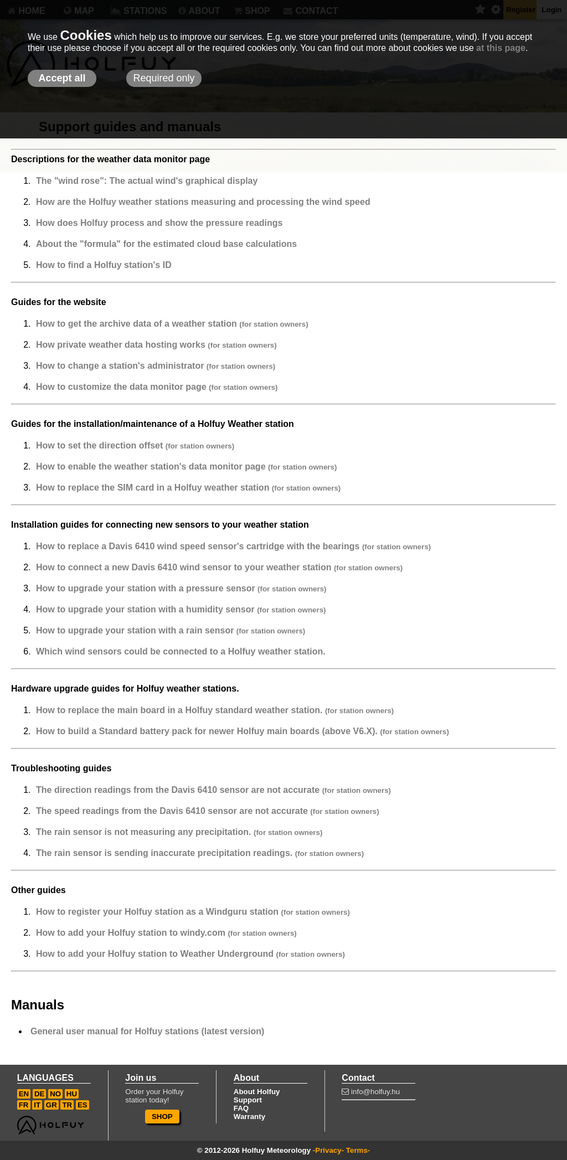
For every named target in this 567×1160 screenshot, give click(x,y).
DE (39, 1094)
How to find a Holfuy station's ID (104, 265)
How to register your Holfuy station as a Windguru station (193, 911)
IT (37, 1105)
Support (248, 1100)
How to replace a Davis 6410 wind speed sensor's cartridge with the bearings (233, 546)
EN (24, 1094)
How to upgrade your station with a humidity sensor (181, 609)
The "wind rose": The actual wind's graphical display (146, 180)
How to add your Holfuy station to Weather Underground (190, 953)
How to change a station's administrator (155, 365)
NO (55, 1094)
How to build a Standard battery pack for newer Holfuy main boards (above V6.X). (242, 731)
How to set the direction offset (135, 445)
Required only (163, 78)
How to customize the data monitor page (156, 386)
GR (51, 1105)
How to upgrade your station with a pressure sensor (181, 588)
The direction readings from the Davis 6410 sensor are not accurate (213, 790)
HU (71, 1094)
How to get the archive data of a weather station (172, 323)
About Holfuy (257, 1091)
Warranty (249, 1116)
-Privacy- (328, 1150)
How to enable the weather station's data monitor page (186, 466)
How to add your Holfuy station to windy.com (166, 932)
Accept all (61, 78)
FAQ (241, 1108)
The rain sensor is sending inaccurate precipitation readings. (200, 853)
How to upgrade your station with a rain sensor (170, 630)
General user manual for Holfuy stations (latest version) (147, 1031)
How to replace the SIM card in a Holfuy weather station (188, 487)
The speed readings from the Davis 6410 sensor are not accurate (207, 811)
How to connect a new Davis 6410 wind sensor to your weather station (219, 567)
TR (67, 1105)
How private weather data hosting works (156, 344)
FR (24, 1105)
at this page (500, 48)
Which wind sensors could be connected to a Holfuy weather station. (181, 651)
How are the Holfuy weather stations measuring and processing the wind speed (203, 202)
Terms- (358, 1150)
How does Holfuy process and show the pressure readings (159, 223)
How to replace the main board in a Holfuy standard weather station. (215, 710)
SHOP (162, 1116)
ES (82, 1105)
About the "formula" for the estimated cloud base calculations (166, 244)
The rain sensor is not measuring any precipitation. (179, 832)
